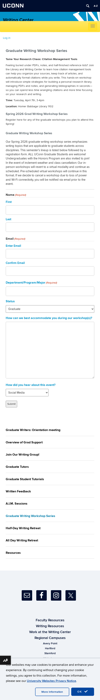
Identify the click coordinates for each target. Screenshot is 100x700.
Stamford (50, 653)
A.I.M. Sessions (16, 504)
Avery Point (50, 643)
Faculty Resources (50, 620)
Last (8, 219)
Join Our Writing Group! (22, 455)
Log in (6, 38)
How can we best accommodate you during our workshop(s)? (49, 318)
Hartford (50, 648)
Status (10, 301)
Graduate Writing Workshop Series (30, 516)
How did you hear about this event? (30, 385)
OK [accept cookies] (82, 691)
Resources (13, 553)
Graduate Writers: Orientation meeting (33, 430)
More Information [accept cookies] (52, 692)
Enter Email (13, 246)
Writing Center (18, 20)
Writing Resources (50, 626)
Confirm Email (15, 263)
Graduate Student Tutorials (25, 479)
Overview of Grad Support (24, 442)
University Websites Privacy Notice (51, 681)
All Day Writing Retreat (22, 540)
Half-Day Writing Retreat (23, 528)
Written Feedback (18, 491)
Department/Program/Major (31, 283)
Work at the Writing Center (50, 632)
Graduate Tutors (17, 467)
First (9, 202)
